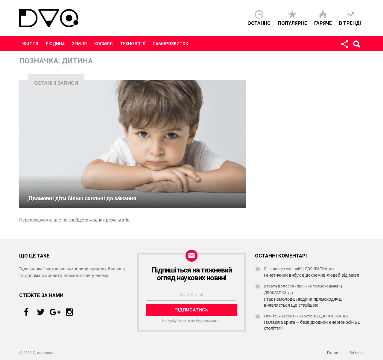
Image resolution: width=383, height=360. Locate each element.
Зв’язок (356, 352)
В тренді (350, 23)
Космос (103, 43)
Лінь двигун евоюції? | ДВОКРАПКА (295, 268)
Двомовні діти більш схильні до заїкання (82, 198)
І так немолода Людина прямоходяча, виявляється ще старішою (303, 302)
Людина (55, 43)
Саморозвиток (170, 43)
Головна (335, 352)
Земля (79, 43)
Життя (30, 43)
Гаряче (323, 23)
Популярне (292, 23)
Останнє (258, 23)
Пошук (356, 45)
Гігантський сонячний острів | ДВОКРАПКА (302, 316)
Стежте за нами (344, 45)
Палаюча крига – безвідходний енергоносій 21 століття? (312, 325)
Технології (132, 43)
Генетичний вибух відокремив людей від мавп (311, 275)
